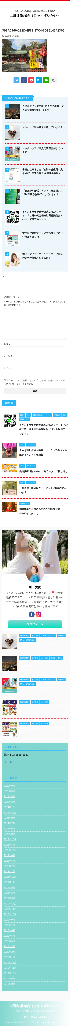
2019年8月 (9, 984)
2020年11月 (10, 909)
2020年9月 (9, 919)
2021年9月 (9, 887)
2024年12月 (10, 807)
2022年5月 (9, 861)
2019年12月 (10, 962)
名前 (7, 344)
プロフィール (35, 624)
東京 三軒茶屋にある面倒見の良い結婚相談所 (35, 1011)
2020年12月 (10, 903)
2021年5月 (9, 893)
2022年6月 (9, 855)
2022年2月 (9, 866)
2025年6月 (9, 791)
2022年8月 (9, 844)
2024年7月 (9, 823)
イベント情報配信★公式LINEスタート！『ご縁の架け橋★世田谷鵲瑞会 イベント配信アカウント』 (42, 215)
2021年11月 (10, 882)
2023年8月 (9, 834)
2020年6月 (9, 930)
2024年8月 (9, 818)
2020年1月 (9, 957)
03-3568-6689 (35, 1017)
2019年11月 (10, 968)
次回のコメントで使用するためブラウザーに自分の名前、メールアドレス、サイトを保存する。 (34, 382)
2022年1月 (9, 871)
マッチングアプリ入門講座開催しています (42, 688)
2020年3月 (9, 946)
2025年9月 (9, 786)
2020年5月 (9, 935)
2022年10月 (10, 839)
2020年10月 (10, 914)
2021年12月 (10, 877)
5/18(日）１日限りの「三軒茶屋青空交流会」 (43, 728)
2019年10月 (10, 973)
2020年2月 (9, 952)
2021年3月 (9, 898)
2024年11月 (10, 812)
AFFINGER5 (58, 1022)
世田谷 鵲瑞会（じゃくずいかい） (35, 15)
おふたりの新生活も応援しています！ (42, 127)
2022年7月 (9, 850)
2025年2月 (9, 802)
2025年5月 (9, 796)
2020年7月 (9, 925)
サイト (7, 368)
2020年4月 (9, 941)
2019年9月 (9, 978)
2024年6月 (9, 828)
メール (8, 356)
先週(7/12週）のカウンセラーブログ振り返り (43, 471)
